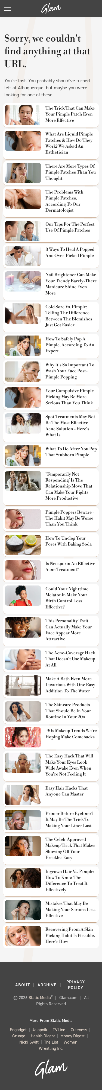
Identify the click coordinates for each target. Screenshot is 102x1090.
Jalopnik (39, 1030)
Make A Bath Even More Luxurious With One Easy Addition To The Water (70, 685)
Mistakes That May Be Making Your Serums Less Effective (70, 909)
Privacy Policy (75, 984)
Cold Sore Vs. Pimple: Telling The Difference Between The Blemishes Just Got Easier (68, 316)
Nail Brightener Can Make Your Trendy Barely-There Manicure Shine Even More (71, 284)
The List (51, 1042)
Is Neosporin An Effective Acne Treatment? (70, 566)
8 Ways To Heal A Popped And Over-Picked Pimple (69, 252)
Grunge (18, 1036)
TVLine (59, 1030)
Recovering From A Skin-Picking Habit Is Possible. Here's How (70, 935)
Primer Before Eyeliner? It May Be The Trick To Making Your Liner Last (69, 819)
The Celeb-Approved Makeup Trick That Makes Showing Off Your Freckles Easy (70, 848)
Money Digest (72, 1036)
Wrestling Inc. (51, 1048)
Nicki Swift (29, 1042)
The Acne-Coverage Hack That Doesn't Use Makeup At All (70, 659)
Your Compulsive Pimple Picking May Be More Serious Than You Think (69, 397)
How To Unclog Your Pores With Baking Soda (68, 541)
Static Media (40, 997)
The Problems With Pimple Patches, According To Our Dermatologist (64, 201)
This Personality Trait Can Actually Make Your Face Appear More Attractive (68, 630)
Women (70, 1042)
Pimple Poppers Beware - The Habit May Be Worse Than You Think (69, 518)
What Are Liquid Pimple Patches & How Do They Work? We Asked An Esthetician (69, 143)
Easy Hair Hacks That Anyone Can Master (66, 791)
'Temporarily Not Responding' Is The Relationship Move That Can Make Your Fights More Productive (68, 486)
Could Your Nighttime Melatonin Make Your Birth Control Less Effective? (66, 598)
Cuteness (79, 1030)
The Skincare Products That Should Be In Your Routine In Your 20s (68, 711)
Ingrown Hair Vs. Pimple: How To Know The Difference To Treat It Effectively (69, 880)
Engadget (18, 1030)
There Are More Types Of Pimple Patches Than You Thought (70, 172)
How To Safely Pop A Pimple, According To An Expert (69, 345)
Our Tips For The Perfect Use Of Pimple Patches (70, 227)
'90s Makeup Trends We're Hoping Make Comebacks (71, 733)
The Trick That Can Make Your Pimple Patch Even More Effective (70, 114)
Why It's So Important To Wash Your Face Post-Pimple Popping (69, 371)
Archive (47, 985)
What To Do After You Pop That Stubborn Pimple (71, 452)
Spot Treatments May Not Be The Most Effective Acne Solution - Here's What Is (70, 426)
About (22, 985)
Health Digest (43, 1036)
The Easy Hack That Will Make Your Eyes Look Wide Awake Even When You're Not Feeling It (69, 765)
